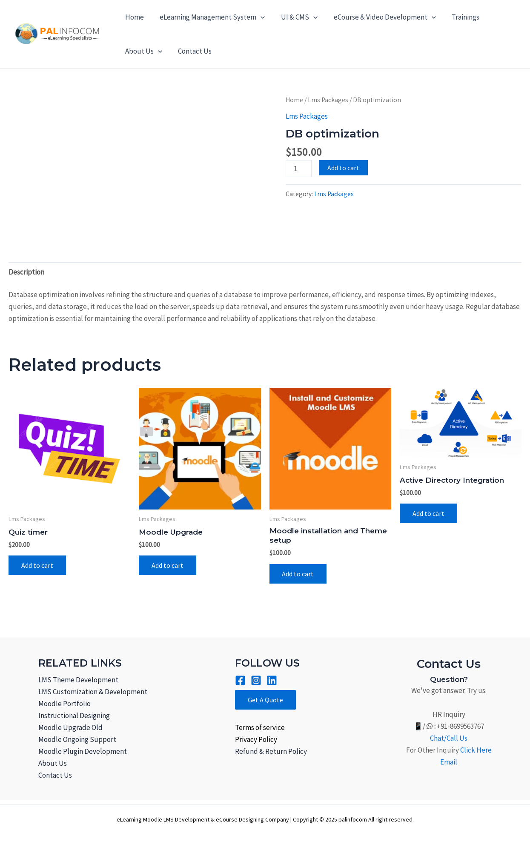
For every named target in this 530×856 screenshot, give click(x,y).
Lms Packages (328, 100)
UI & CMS (295, 17)
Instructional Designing (74, 715)
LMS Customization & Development (92, 691)
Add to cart (343, 167)
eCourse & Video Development (379, 17)
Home (133, 17)
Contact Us (192, 51)
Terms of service (260, 727)
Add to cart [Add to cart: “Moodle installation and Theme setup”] (298, 574)
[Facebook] (240, 680)
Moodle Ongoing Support (77, 739)
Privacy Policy (256, 739)
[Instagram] (256, 680)
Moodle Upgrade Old (70, 727)
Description (26, 272)
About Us (142, 51)
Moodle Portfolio (64, 703)
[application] (258, 17)
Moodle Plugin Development (82, 751)
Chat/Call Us (448, 738)
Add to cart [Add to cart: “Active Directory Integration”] (428, 513)
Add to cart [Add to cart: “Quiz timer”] (37, 565)
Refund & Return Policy (271, 751)
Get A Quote (265, 700)
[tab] (26, 271)
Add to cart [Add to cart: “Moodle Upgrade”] (167, 565)
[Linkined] (271, 680)
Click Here (476, 750)
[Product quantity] (299, 168)
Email (448, 762)
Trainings (459, 17)
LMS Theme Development (78, 679)
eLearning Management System (210, 17)
